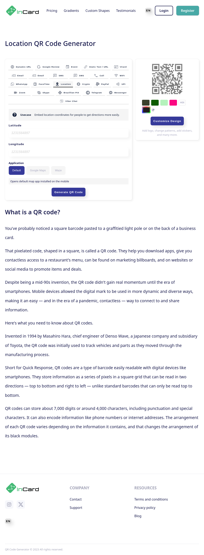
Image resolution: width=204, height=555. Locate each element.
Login (163, 10)
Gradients (71, 10)
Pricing (51, 10)
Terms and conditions (151, 499)
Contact (76, 499)
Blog (137, 516)
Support (76, 507)
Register (187, 10)
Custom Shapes (97, 10)
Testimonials (126, 10)
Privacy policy (144, 507)
